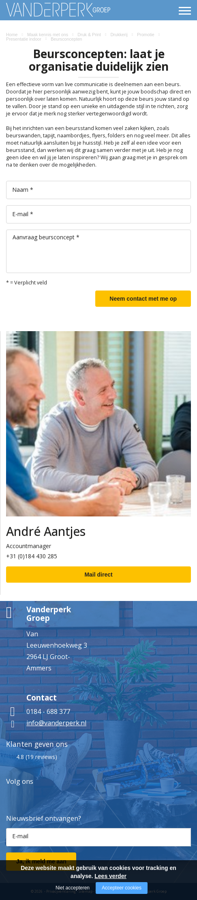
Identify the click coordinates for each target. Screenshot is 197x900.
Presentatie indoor (23, 39)
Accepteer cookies (121, 888)
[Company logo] (33, 10)
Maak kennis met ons (47, 34)
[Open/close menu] (185, 10)
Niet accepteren (73, 888)
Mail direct (98, 574)
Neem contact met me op (143, 298)
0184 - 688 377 (48, 711)
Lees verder (110, 876)
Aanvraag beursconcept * (46, 237)
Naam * (22, 189)
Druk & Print (89, 34)
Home (12, 34)
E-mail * (22, 214)
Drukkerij (118, 34)
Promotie (145, 34)
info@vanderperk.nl (56, 722)
